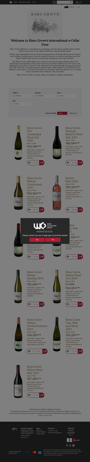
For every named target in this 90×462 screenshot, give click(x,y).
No (53, 240)
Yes (37, 240)
